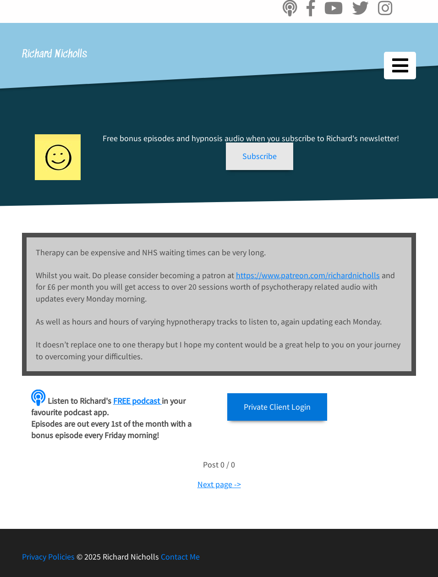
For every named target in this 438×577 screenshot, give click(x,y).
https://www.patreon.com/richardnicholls (308, 275)
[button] (259, 156)
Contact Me (180, 556)
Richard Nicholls (54, 54)
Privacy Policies (49, 556)
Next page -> (219, 484)
